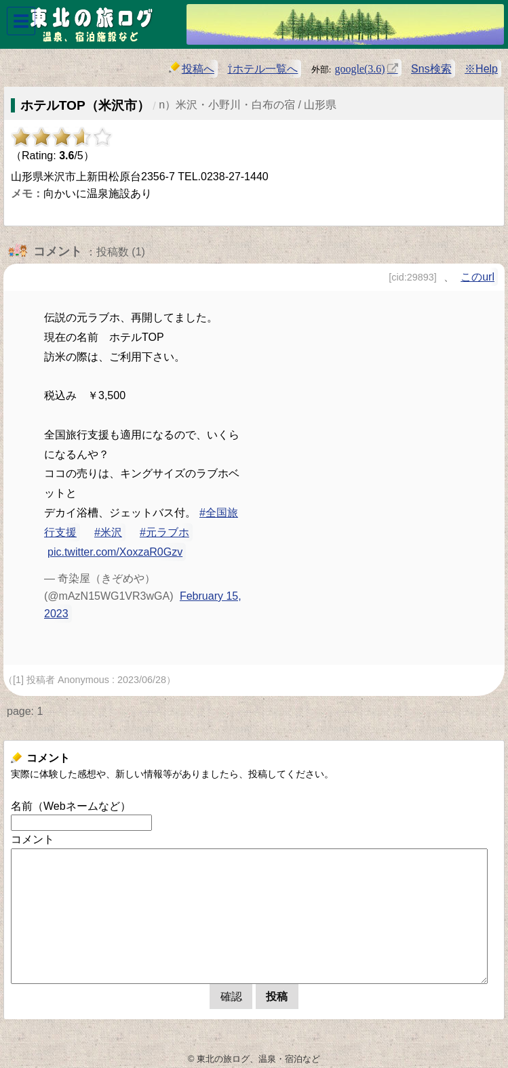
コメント (32, 839)
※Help (481, 69)
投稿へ (191, 68)
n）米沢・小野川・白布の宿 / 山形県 (247, 104)
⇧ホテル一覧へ (262, 69)
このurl (477, 277)
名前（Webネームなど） (71, 806)
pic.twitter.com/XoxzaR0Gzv (114, 552)
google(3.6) (359, 67)
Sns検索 (431, 69)
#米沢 (108, 532)
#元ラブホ (164, 532)
